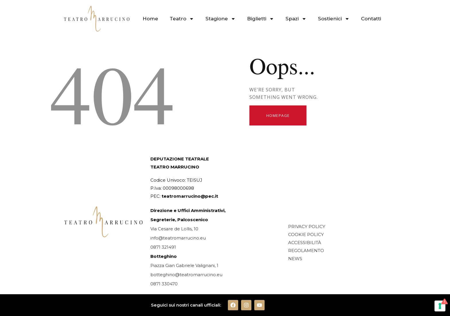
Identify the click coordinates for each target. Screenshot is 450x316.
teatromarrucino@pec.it (190, 196)
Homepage (278, 115)
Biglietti (260, 18)
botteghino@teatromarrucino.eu (186, 274)
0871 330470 (164, 283)
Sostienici (334, 18)
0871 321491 (163, 247)
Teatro (182, 18)
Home (150, 18)
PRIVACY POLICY (306, 226)
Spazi (296, 18)
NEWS (295, 258)
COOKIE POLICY (306, 234)
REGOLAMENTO (306, 250)
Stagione (220, 18)
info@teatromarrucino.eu (178, 238)
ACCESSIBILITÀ (304, 242)
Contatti (371, 18)
